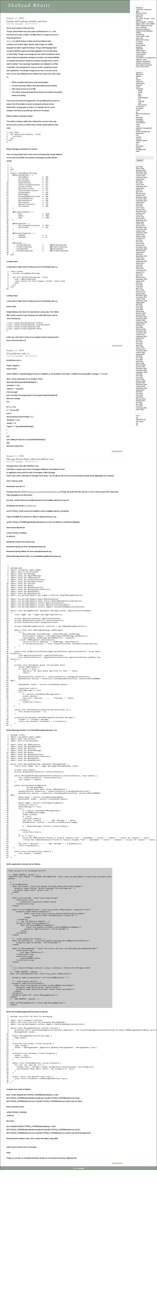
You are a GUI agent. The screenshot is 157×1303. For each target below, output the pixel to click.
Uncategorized (141, 149)
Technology (139, 146)
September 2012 (141, 261)
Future (138, 110)
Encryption (139, 108)
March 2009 (140, 311)
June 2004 (139, 393)
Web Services (142, 105)
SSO (137, 144)
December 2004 (141, 385)
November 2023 (141, 199)
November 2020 (141, 229)
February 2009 (140, 313)
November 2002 (141, 408)
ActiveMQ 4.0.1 (30, 534)
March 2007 (140, 347)
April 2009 (139, 310)
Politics (138, 130)
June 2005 (139, 376)
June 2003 (139, 404)
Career (138, 87)
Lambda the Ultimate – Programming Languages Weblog (144, 31)
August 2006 (140, 354)
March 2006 (140, 363)
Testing (138, 148)
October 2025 (140, 176)
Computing (19, 24)
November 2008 (141, 319)
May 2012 (139, 265)
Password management (144, 128)
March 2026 (140, 169)
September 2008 (141, 322)
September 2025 (141, 177)
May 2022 (139, 215)
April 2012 (139, 267)
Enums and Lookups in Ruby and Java (26, 21)
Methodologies (143, 98)
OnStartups (139, 43)
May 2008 (139, 327)
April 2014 (139, 254)
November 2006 (141, 351)
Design (140, 90)
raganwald (139, 49)
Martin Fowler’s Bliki (142, 36)
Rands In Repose (141, 52)
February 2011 (140, 277)
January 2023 (140, 210)
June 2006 (139, 358)
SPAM (138, 142)
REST (137, 135)
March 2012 (140, 268)
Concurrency (140, 107)
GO (137, 112)
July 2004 (139, 392)
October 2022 (140, 213)
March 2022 (140, 217)
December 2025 (141, 172)
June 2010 (139, 285)
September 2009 (141, 301)
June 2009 (139, 306)
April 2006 (139, 361)
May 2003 (139, 406)
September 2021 (141, 220)
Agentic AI (139, 73)
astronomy (139, 82)
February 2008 (140, 329)
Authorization (140, 83)
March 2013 (140, 258)
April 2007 (139, 345)
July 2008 (139, 326)
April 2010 (139, 288)
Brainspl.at (139, 8)
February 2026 (140, 170)
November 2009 (141, 297)
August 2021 (140, 222)
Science (138, 137)
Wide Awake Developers (144, 65)
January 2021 (140, 226)
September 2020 (141, 233)
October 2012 (140, 260)
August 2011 (140, 272)
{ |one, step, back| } (142, 67)
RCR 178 (9, 41)
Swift (139, 103)
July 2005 (139, 374)
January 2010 (140, 294)
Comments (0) (117, 373)
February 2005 (140, 381)
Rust (139, 99)
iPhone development (143, 114)
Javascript (139, 117)
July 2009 (139, 304)
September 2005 (141, 372)
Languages (139, 119)
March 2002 (140, 410)
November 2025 (141, 174)
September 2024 (141, 186)
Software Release (141, 140)
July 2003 (139, 402)
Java (139, 94)
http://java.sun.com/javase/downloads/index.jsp (43, 520)
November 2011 (141, 270)
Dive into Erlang (141, 13)
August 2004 (140, 390)
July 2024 (139, 190)
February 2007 (140, 349)
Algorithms (139, 74)
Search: (138, 155)
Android (138, 76)
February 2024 (140, 194)
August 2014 (140, 252)
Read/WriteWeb (141, 54)
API (137, 78)
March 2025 (140, 185)
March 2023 (140, 208)
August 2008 (140, 324)
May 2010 (139, 286)
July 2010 (139, 283)
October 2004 (140, 386)
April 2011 (139, 276)
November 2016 (141, 247)
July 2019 (139, 240)
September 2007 (141, 336)
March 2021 (140, 224)
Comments (141, 419)
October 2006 (140, 352)
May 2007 (139, 344)
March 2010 (140, 290)
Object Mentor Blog (142, 40)
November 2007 (141, 333)
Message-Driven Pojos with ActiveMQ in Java (30, 487)
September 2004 (141, 388)
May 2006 (139, 360)
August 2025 (140, 179)
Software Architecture (143, 63)
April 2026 (139, 167)
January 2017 (140, 245)
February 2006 (140, 365)
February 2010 (140, 292)
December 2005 (141, 368)
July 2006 (139, 356)
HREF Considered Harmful (144, 26)
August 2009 (140, 302)
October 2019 (140, 238)
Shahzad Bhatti (29, 5)
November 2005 (141, 370)
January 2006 (140, 367)
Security (138, 139)
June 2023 (139, 204)
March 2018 (140, 243)
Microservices (140, 123)
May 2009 (139, 308)
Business (139, 85)
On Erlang (139, 42)
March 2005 (140, 379)
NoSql (138, 126)
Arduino (138, 80)
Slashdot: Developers (143, 61)
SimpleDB (141, 101)
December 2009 (141, 295)
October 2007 (140, 335)
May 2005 (139, 377)
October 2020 (140, 231)
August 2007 (140, 338)
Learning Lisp (140, 34)
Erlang (140, 92)
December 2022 (141, 211)
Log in (138, 416)
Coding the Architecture (144, 9)
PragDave (139, 47)
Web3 (138, 151)
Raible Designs (140, 51)
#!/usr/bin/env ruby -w (18, 381)
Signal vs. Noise (141, 59)
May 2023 (139, 206)
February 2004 (140, 399)
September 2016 (141, 249)
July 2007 (139, 340)
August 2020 (140, 235)
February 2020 (140, 236)
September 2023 (141, 201)
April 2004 (139, 397)
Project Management (143, 132)
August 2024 (140, 188)
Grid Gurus (139, 17)
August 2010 (140, 281)
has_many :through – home (145, 18)
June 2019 (139, 242)
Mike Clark (139, 38)
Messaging (139, 121)
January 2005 (140, 383)
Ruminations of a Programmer (146, 58)
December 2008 (141, 317)
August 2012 (140, 263)
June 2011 (139, 274)
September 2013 (141, 256)
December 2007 (141, 331)
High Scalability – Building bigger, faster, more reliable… (146, 23)
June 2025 (139, 183)
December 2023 (141, 197)
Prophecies (140, 133)
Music (138, 124)
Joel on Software (141, 27)
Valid (139, 421)
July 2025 (139, 181)
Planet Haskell (140, 45)
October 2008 (140, 320)
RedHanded (139, 56)
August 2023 (140, 202)
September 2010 (141, 279)
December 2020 (141, 227)
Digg (137, 11)
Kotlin (140, 96)
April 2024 (139, 192)
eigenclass (139, 15)
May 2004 (139, 395)
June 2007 (139, 342)
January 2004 (140, 401)
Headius (138, 20)
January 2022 (140, 218)
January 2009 (140, 315)
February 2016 (140, 251)
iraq (137, 115)
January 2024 (140, 195)
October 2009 (140, 299)
